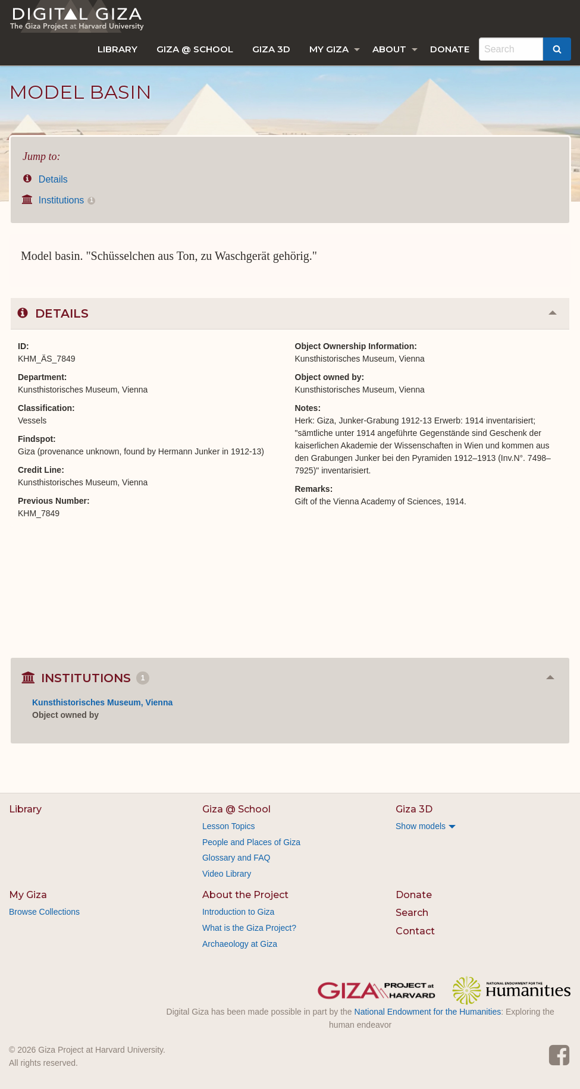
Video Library (226, 873)
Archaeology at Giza (239, 944)
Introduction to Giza (238, 912)
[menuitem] (117, 49)
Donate (449, 49)
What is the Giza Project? (249, 928)
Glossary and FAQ (236, 857)
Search (412, 912)
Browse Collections (44, 912)
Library (117, 49)
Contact (415, 931)
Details (45, 179)
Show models (421, 826)
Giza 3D (271, 49)
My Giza (329, 49)
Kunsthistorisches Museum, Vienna (102, 702)
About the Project (245, 894)
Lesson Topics (228, 826)
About (389, 49)
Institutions (59, 200)
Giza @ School (194, 49)
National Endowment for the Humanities (428, 1011)
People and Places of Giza (251, 842)
